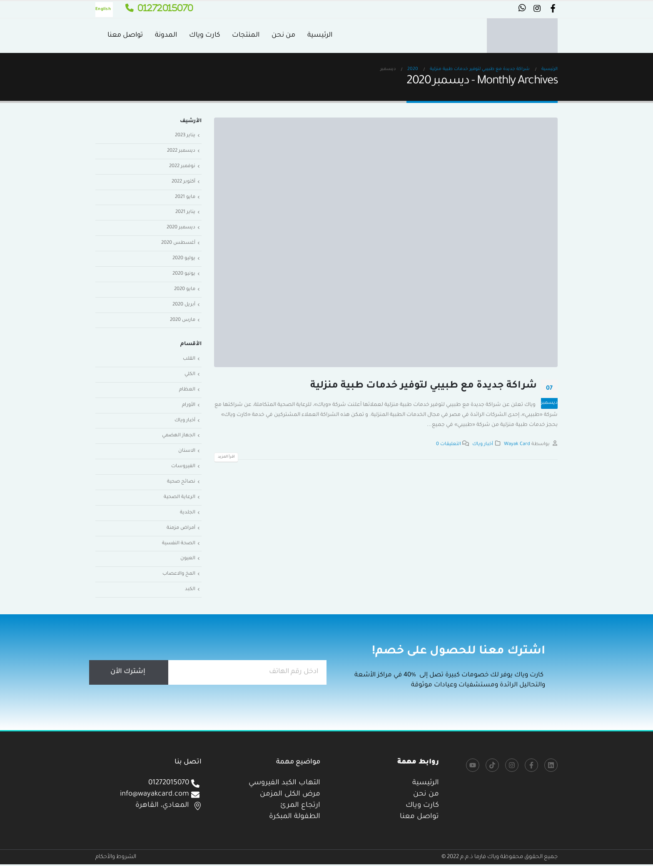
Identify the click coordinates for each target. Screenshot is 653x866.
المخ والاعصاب (178, 575)
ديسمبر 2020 (180, 228)
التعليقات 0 (448, 444)
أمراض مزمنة (181, 529)
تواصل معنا (125, 35)
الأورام (188, 406)
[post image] (386, 242)
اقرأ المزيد (226, 457)
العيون (187, 560)
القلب (189, 360)
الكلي (189, 375)
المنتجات (245, 35)
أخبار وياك (482, 444)
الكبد (190, 591)
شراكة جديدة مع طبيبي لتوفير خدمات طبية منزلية (423, 386)
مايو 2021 (185, 197)
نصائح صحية (181, 483)
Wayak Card (517, 444)
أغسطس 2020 (178, 243)
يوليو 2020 (183, 259)
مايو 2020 (184, 290)
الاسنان (186, 452)
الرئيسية (319, 35)
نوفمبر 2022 (182, 166)
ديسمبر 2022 (181, 151)
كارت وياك (204, 35)
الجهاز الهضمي (178, 437)
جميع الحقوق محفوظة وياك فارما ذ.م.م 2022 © (499, 859)
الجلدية (187, 514)
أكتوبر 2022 (183, 182)
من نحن (283, 35)
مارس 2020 (182, 320)
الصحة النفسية (178, 545)
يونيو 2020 (183, 274)
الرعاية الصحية (179, 498)
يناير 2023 (185, 135)
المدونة (166, 35)
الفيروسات (183, 468)
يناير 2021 (185, 212)
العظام (187, 390)
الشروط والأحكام (115, 859)
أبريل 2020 (183, 305)
